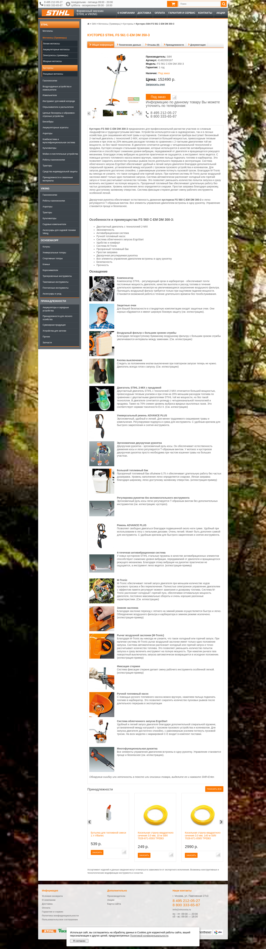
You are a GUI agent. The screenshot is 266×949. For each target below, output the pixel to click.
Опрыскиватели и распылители (58, 107)
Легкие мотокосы (51, 43)
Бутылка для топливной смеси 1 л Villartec (108, 834)
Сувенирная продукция (54, 325)
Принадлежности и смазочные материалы (58, 179)
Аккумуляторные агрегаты (55, 127)
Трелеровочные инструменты (57, 276)
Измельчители (50, 95)
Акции (220, 12)
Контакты (205, 12)
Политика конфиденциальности (60, 915)
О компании (126, 12)
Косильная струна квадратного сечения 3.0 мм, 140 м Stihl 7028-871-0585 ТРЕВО (203, 835)
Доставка (144, 12)
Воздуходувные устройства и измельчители (57, 88)
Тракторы (47, 165)
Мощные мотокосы (52, 61)
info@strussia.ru (182, 909)
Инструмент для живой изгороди (59, 101)
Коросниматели (50, 270)
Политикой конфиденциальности (149, 935)
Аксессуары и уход (52, 294)
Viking (45, 188)
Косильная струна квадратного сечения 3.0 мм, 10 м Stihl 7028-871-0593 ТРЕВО (155, 835)
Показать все (214, 789)
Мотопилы (48, 31)
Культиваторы (49, 148)
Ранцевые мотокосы (53, 74)
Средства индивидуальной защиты (60, 171)
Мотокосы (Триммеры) (55, 38)
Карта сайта (114, 904)
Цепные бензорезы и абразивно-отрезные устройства (59, 114)
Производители (116, 896)
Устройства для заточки (54, 331)
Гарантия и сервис (181, 12)
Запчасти (47, 342)
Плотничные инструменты (55, 288)
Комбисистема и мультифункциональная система (59, 141)
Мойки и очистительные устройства (60, 154)
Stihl (44, 24)
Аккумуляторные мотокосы (56, 49)
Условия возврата (52, 896)
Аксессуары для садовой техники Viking (59, 232)
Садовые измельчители (54, 224)
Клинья (46, 264)
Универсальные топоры (54, 252)
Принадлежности (53, 301)
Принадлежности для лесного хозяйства (57, 318)
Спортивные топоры (53, 258)
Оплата (160, 12)
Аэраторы (47, 133)
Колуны (46, 246)
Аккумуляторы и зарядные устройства (56, 309)
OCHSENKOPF (49, 240)
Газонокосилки (50, 80)
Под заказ (158, 97)
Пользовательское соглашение (60, 919)
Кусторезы (48, 68)
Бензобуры (48, 121)
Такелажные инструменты (55, 282)
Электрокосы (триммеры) (55, 55)
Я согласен (79, 941)
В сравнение (174, 97)
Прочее (46, 336)
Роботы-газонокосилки (54, 160)
